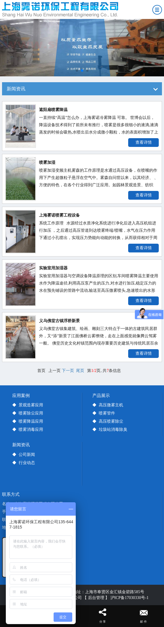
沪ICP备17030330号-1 (129, 598)
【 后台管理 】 (96, 598)
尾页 (80, 370)
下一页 (68, 370)
